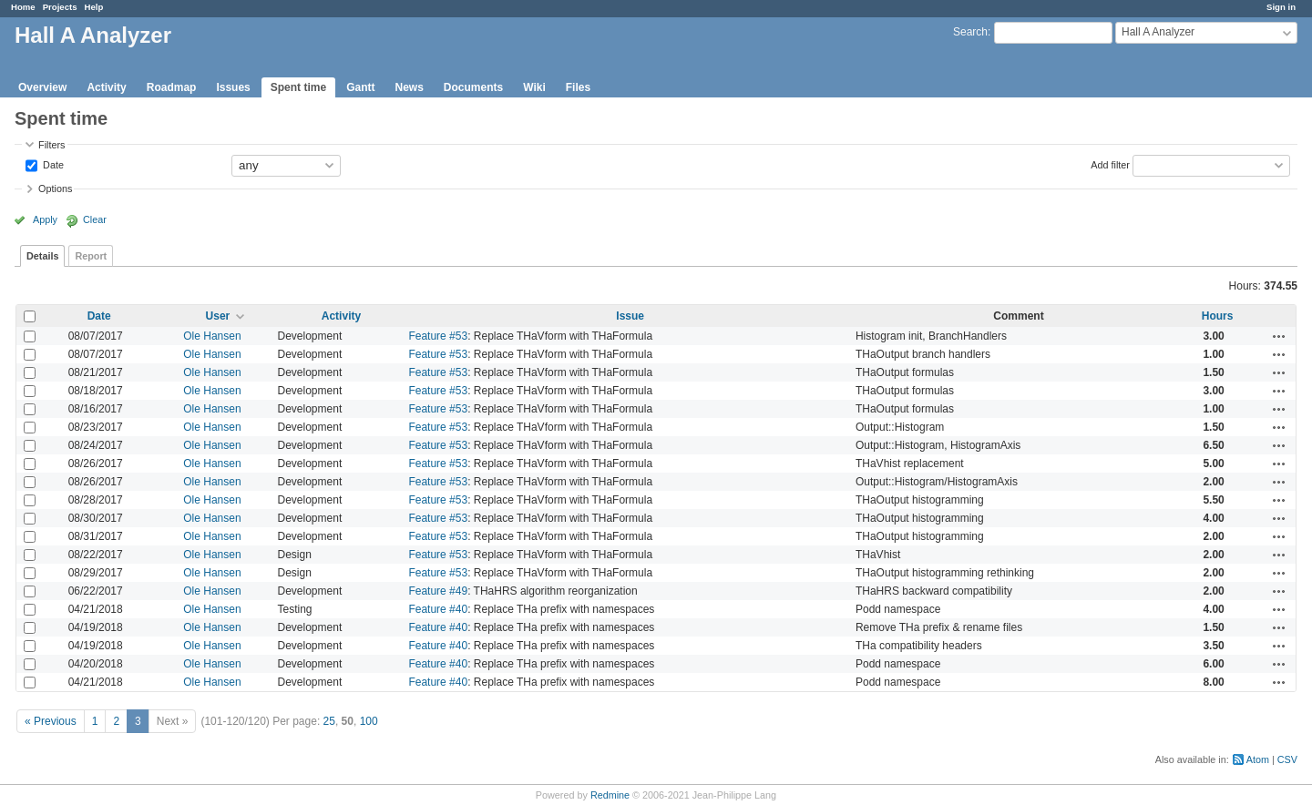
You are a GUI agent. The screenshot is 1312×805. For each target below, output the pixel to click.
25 (329, 721)
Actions (1279, 336)
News (409, 87)
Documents (473, 87)
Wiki (534, 87)
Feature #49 (437, 591)
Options (55, 188)
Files (578, 87)
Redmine (610, 795)
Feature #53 (437, 336)
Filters (51, 144)
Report (91, 255)
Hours (1218, 316)
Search (970, 31)
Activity (106, 87)
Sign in (1281, 7)
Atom (1257, 759)
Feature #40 (437, 609)
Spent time (298, 87)
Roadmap (172, 87)
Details (42, 255)
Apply (45, 219)
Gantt (360, 87)
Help (94, 7)
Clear (95, 219)
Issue (630, 316)
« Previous (51, 721)
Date (52, 163)
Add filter (1110, 163)
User (218, 316)
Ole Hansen (212, 336)
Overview (42, 87)
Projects (60, 7)
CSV (1287, 759)
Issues (233, 87)
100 (369, 721)
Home (23, 7)
